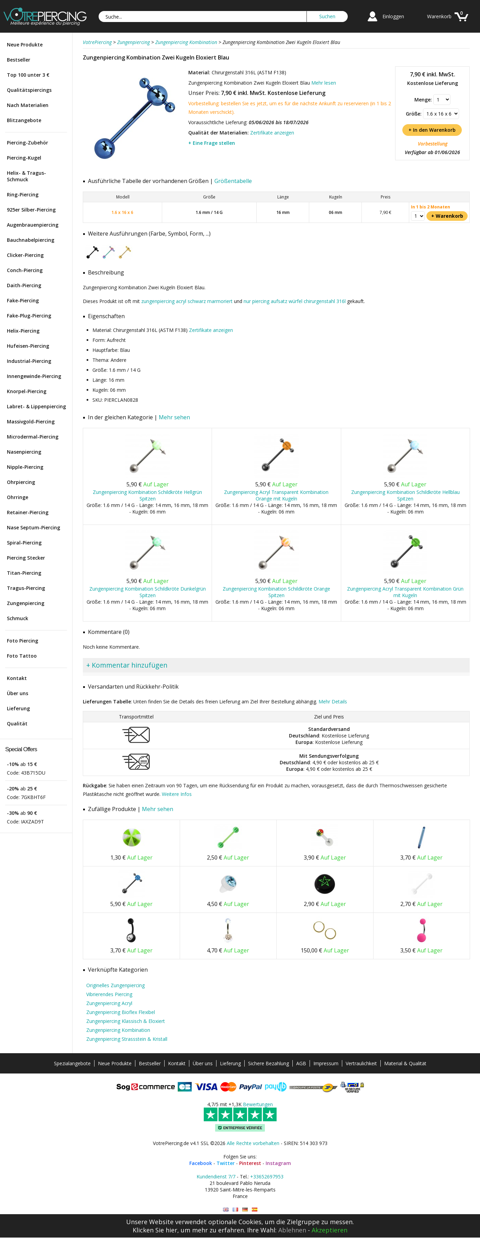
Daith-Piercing (24, 285)
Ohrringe (17, 497)
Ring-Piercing (22, 194)
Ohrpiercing (21, 482)
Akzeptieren (329, 1230)
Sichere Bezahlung (268, 1063)
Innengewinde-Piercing (34, 376)
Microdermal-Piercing (32, 436)
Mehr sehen (174, 417)
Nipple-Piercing (25, 467)
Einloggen (393, 16)
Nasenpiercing (24, 452)
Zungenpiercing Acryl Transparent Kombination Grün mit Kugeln (405, 591)
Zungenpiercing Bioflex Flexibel (120, 1012)
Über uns (17, 693)
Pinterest (250, 1163)
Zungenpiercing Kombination (118, 1030)
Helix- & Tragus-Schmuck (26, 176)
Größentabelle (233, 181)
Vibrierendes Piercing (109, 994)
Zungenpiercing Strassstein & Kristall (126, 1039)
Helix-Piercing (23, 330)
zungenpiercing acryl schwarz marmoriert (187, 301)
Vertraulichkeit (361, 1063)
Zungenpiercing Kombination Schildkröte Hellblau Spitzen (405, 495)
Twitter (225, 1163)
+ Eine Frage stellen (211, 143)
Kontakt (17, 678)
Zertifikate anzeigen (272, 132)
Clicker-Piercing (25, 255)
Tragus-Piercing (26, 588)
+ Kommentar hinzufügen (126, 665)
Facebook (200, 1163)
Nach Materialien (27, 105)
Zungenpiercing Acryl (109, 1003)
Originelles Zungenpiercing (115, 985)
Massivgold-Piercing (31, 421)
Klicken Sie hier (155, 1230)
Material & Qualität (405, 1063)
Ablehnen (292, 1230)
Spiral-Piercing (24, 542)
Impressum (325, 1063)
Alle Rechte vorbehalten (253, 1143)
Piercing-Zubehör (27, 142)
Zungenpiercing (25, 603)
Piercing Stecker (26, 557)
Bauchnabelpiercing (30, 240)
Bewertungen (258, 1104)
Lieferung (18, 708)
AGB (301, 1063)
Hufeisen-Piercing (28, 346)
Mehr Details (333, 701)
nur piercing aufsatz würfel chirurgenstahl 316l (295, 301)
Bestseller (18, 59)
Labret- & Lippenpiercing (36, 406)
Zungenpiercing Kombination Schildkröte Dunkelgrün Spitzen (147, 591)
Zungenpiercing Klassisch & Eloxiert (125, 1021)
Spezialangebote (72, 1063)
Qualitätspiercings (29, 90)
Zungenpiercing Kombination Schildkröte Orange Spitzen (276, 591)
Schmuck (17, 618)
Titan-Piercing (24, 573)
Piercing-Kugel (24, 157)
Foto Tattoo (22, 655)
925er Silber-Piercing (31, 209)
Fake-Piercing (23, 300)
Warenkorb (439, 16)
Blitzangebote (24, 120)
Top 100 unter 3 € (28, 75)
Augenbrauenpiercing (32, 225)
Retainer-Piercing (27, 512)
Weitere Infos (177, 794)
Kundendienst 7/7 (216, 1176)
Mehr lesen (323, 82)
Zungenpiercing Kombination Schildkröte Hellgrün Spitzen (147, 495)
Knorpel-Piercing (26, 391)
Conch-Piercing (25, 270)
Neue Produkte (25, 44)
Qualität (17, 723)
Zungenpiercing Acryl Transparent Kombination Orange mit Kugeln (276, 495)
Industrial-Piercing (29, 361)
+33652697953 (266, 1176)
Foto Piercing (22, 640)
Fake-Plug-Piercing (29, 315)
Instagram (278, 1163)
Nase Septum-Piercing (33, 527)
